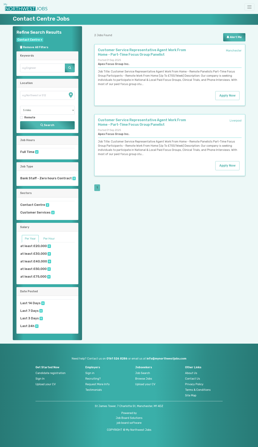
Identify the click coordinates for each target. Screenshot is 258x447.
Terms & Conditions (198, 389)
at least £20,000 (33, 246)
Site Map (190, 395)
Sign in (89, 373)
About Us (191, 373)
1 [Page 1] (97, 187)
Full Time (27, 152)
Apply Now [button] (227, 95)
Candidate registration (51, 373)
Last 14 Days (30, 303)
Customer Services (35, 212)
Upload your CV (46, 384)
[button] (249, 6)
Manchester (234, 50)
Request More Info (97, 384)
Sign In (40, 378)
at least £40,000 (33, 261)
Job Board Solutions (129, 418)
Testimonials (93, 389)
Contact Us (192, 378)
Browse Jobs (143, 378)
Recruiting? (93, 378)
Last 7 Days (29, 311)
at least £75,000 (33, 277)
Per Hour (49, 238)
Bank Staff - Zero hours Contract (46, 178)
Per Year (30, 238)
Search (47, 125)
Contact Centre (32, 205)
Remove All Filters (34, 47)
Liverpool (236, 120)
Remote (29, 117)
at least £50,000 (33, 269)
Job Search (142, 373)
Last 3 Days (29, 318)
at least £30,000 (33, 254)
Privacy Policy (194, 384)
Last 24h (27, 326)
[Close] (41, 39)
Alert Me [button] (234, 37)
